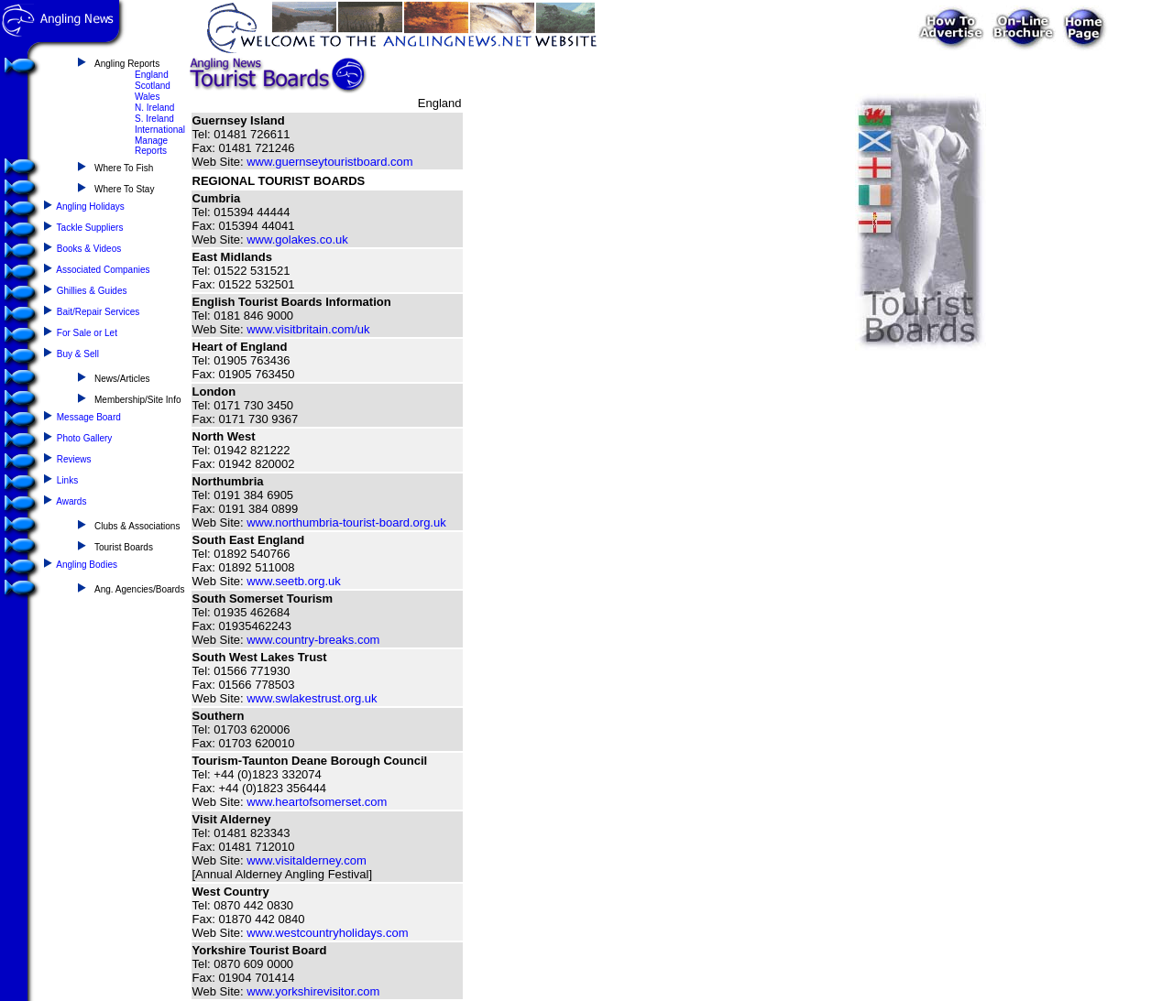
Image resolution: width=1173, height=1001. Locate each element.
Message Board (89, 417)
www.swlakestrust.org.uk (312, 698)
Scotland (152, 86)
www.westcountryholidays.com (327, 933)
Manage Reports (151, 146)
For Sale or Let (87, 333)
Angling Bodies (86, 565)
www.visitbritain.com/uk (308, 329)
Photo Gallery (85, 438)
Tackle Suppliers (90, 228)
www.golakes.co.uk (297, 239)
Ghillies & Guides (92, 291)
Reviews (74, 459)
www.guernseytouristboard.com (329, 162)
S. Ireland (154, 119)
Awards (71, 501)
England (152, 75)
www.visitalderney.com (307, 860)
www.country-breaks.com (313, 640)
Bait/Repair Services (98, 312)
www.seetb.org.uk (294, 581)
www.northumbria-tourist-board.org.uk (346, 522)
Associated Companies (102, 270)
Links (67, 480)
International (160, 130)
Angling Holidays (90, 206)
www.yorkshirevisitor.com (313, 991)
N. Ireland (154, 108)
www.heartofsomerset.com (317, 802)
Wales (147, 97)
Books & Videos (89, 249)
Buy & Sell (78, 354)
